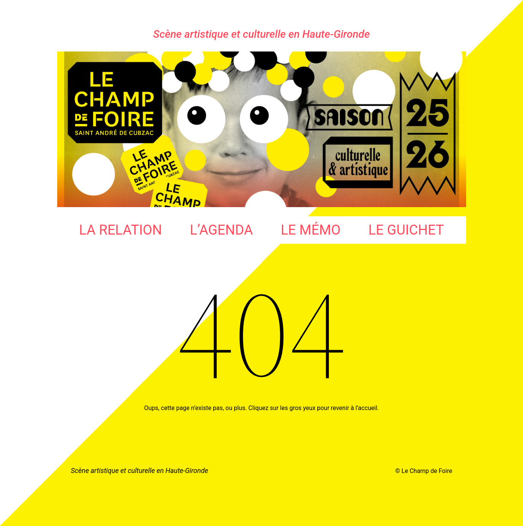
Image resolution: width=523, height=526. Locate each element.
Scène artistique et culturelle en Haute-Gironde (261, 34)
